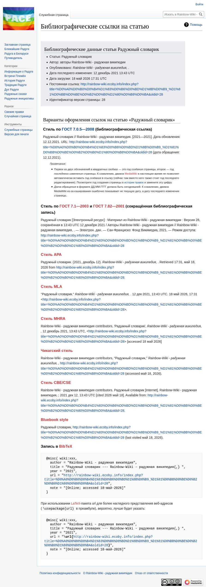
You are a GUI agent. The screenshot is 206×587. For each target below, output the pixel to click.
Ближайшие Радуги (16, 49)
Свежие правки (14, 112)
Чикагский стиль (57, 350)
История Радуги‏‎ (14, 80)
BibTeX (65, 446)
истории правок (134, 182)
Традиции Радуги (15, 85)
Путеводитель (13, 58)
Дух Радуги (11, 89)
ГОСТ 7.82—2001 (108, 206)
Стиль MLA (51, 286)
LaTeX (75, 503)
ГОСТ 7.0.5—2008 (78, 129)
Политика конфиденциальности (60, 573)
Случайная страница (17, 116)
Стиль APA (51, 254)
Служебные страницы (18, 129)
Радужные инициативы (19, 98)
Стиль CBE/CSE (56, 382)
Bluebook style (54, 420)
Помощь (196, 24)
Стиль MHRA (53, 318)
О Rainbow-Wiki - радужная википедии (107, 573)
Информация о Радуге (18, 71)
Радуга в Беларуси (16, 53)
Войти (199, 4)
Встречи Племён (15, 76)
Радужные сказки (15, 94)
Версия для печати (16, 134)
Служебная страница (53, 15)
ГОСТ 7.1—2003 (73, 206)
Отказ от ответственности (151, 573)
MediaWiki (131, 173)
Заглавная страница (17, 44)
